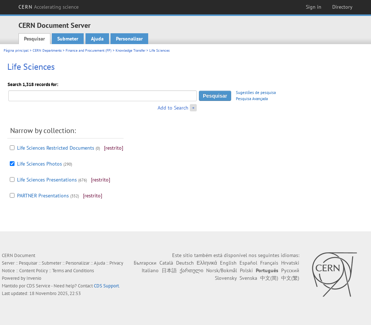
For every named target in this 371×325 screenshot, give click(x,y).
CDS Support (106, 286)
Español (248, 263)
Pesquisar (34, 38)
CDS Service (38, 286)
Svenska (248, 278)
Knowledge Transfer (130, 50)
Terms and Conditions (73, 271)
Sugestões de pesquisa (256, 92)
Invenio (33, 278)
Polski (246, 270)
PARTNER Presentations (43, 195)
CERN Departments (47, 50)
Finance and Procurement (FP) (89, 50)
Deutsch (185, 263)
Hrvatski (290, 263)
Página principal (16, 50)
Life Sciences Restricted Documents (55, 148)
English (228, 263)
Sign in (313, 7)
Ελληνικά (207, 263)
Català (166, 263)
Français (269, 263)
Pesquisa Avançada (252, 98)
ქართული (191, 270)
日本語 (169, 270)
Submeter (67, 38)
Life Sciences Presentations (47, 179)
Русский (290, 270)
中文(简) (269, 278)
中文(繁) (290, 278)
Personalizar (129, 38)
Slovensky (226, 278)
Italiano (150, 270)
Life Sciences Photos (39, 164)
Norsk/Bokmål (221, 270)
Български (145, 263)
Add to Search (173, 107)
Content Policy (33, 271)
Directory (342, 7)
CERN (48, 7)
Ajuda (97, 38)
